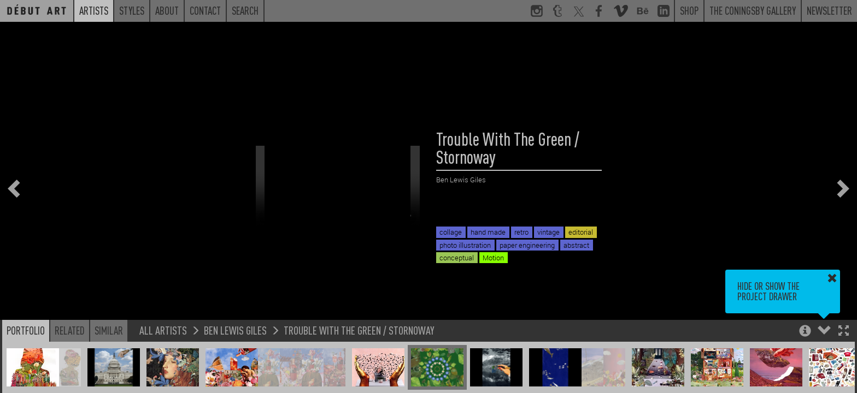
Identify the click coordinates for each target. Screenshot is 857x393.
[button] (843, 332)
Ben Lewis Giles (235, 330)
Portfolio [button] (26, 330)
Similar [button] (109, 330)
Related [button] (70, 330)
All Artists (163, 330)
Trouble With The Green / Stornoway (359, 330)
